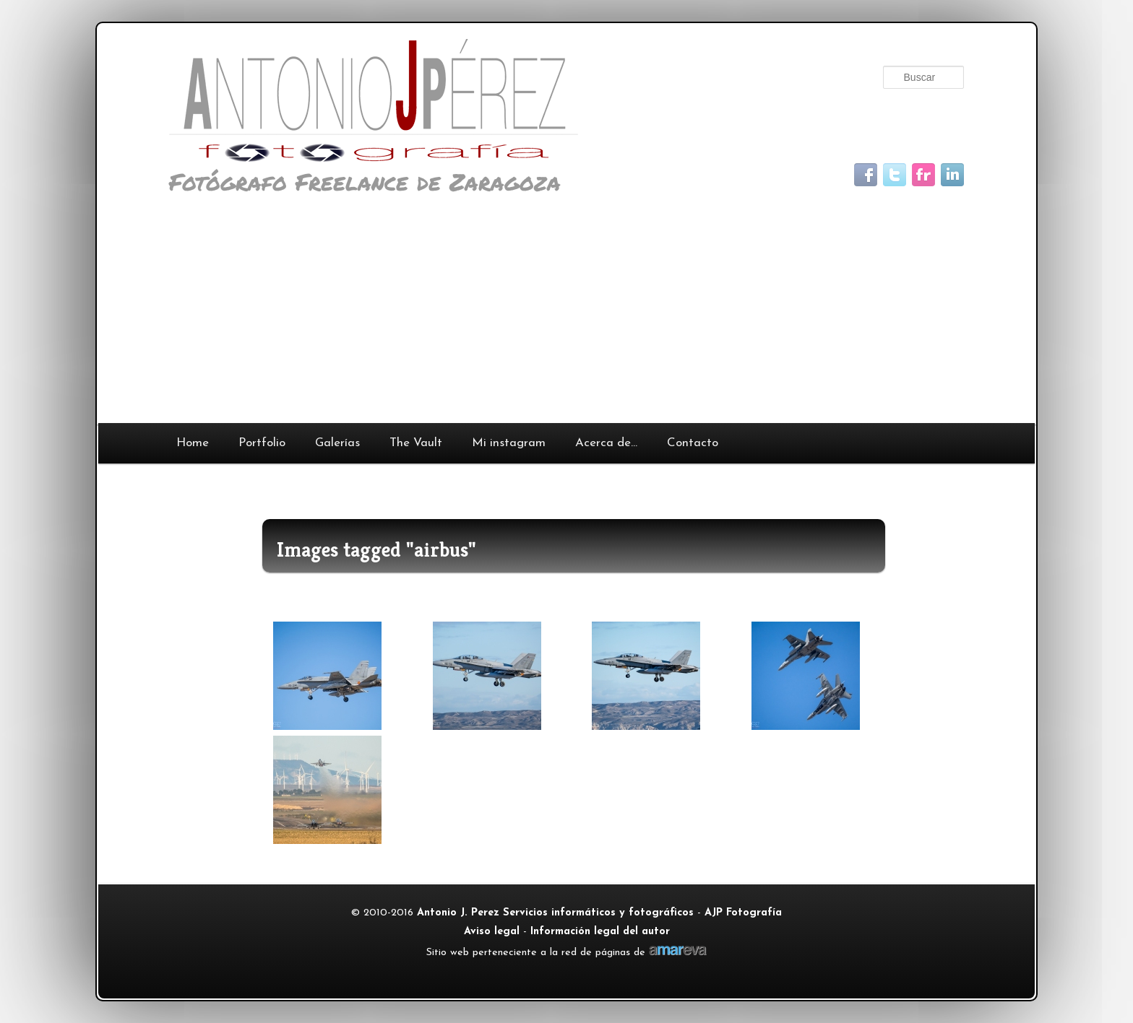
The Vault (415, 443)
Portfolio (261, 443)
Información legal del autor (600, 931)
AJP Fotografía (743, 912)
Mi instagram (509, 443)
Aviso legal (492, 931)
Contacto (692, 443)
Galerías (337, 443)
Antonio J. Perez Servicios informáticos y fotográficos (555, 912)
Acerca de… (606, 443)
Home (192, 443)
